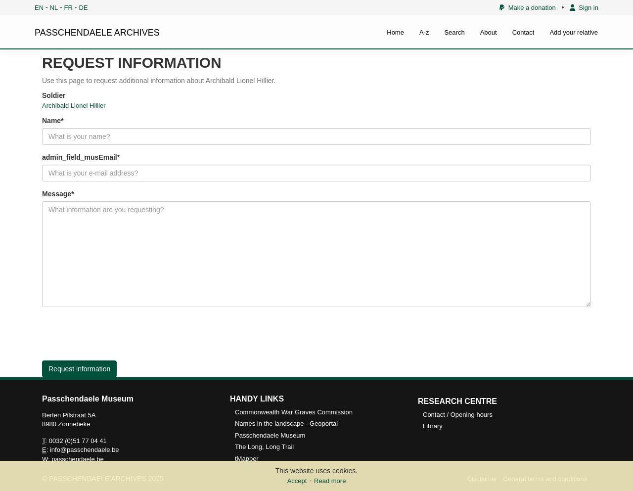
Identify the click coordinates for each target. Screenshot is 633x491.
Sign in (584, 7)
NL (54, 7)
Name (51, 121)
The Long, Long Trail (264, 446)
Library (433, 426)
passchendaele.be (77, 459)
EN (39, 7)
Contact (523, 32)
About (488, 32)
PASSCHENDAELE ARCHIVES (97, 33)
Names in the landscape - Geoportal (286, 423)
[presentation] (117, 333)
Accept (297, 481)
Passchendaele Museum (270, 435)
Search (454, 32)
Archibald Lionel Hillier (74, 105)
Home (395, 32)
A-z (424, 32)
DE (83, 7)
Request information (79, 369)
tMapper (247, 458)
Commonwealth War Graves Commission (294, 412)
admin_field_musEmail (79, 157)
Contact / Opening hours (458, 414)
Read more (330, 481)
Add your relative (573, 32)
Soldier (53, 95)
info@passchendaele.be (84, 449)
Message (56, 194)
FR (68, 7)
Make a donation (527, 7)
